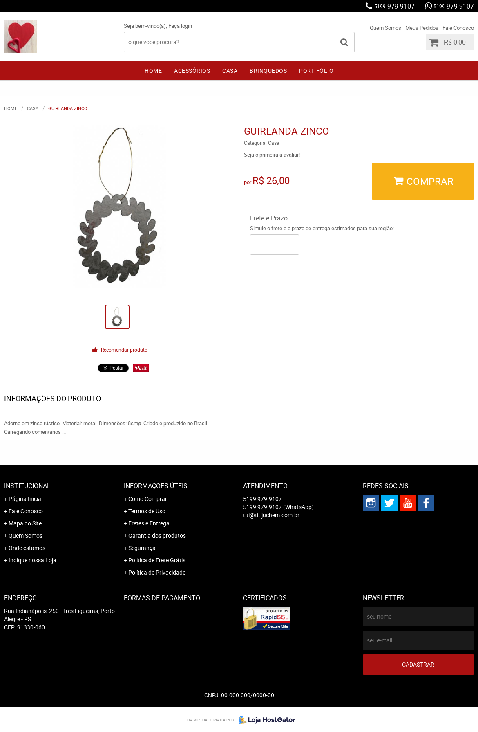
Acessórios (192, 70)
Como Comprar (147, 499)
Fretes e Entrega (149, 523)
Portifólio (316, 70)
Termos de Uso (146, 511)
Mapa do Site (25, 523)
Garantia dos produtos (157, 535)
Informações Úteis (156, 485)
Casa (229, 70)
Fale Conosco (458, 27)
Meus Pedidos (421, 27)
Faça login (180, 25)
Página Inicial (25, 499)
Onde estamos (27, 548)
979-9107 (394, 6)
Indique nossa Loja (32, 560)
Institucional (27, 485)
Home (153, 70)
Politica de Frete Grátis (156, 560)
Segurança (142, 548)
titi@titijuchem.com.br (271, 515)
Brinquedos (268, 70)
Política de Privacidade (156, 572)
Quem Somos (385, 27)
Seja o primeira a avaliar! (272, 154)
